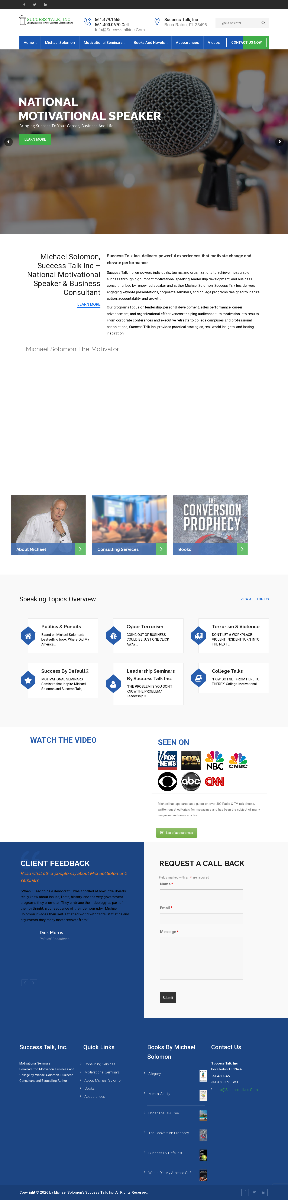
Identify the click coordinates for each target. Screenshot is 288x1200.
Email (166, 908)
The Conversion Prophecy (168, 1133)
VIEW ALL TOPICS (254, 599)
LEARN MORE (88, 304)
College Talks (227, 671)
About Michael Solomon (103, 1080)
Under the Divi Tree (163, 1113)
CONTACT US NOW (246, 42)
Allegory (154, 1074)
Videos (214, 42)
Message (169, 932)
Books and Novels (149, 42)
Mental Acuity (159, 1094)
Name (166, 884)
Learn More (35, 139)
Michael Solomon (60, 42)
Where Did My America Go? (169, 1173)
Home (29, 42)
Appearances (187, 42)
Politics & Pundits (61, 626)
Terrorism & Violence (236, 626)
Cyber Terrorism (145, 626)
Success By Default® (65, 671)
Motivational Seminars (103, 42)
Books (89, 1088)
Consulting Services (99, 1064)
